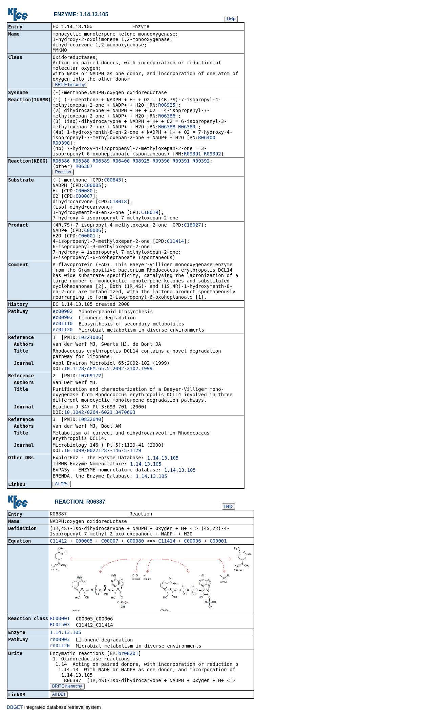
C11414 (175, 242)
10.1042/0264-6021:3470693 (99, 413)
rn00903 (60, 640)
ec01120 (62, 330)
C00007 (84, 196)
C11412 (58, 542)
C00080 (84, 191)
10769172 (89, 376)
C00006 (92, 231)
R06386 (166, 116)
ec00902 (62, 312)
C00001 (86, 236)
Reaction (63, 172)
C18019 (149, 213)
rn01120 (60, 647)
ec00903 (62, 318)
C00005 (92, 186)
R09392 (212, 154)
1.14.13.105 (163, 458)
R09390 (61, 143)
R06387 (84, 167)
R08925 (166, 105)
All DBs (61, 484)
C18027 (192, 225)
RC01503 (60, 626)
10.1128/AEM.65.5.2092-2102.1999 (108, 369)
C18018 (118, 202)
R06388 (166, 127)
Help (231, 19)
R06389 (186, 127)
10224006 (89, 338)
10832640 (89, 420)
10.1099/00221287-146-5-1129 (102, 451)
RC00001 (60, 619)
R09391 (192, 154)
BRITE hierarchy (70, 85)
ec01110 (62, 324)
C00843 (112, 180)
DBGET (15, 708)
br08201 (128, 654)
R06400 (206, 138)
